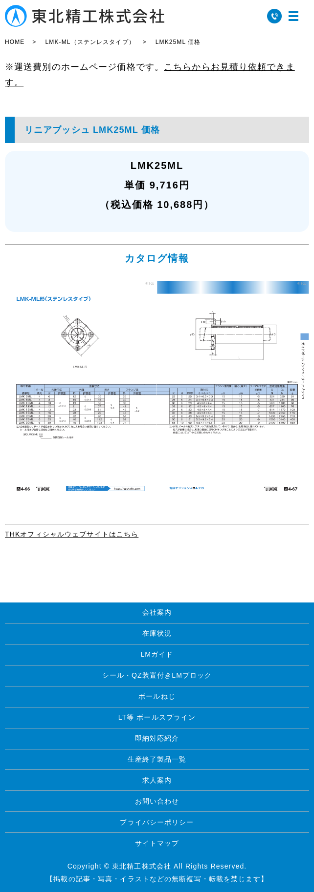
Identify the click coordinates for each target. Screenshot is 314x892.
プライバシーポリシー (157, 822)
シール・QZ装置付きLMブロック (157, 675)
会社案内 (157, 612)
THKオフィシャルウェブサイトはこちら (71, 534)
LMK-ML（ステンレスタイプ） (90, 42)
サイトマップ (157, 843)
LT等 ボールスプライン (157, 717)
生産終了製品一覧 (157, 759)
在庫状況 (157, 633)
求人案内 (157, 780)
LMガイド (156, 654)
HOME (14, 42)
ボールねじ (157, 696)
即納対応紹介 (157, 738)
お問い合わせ (157, 801)
